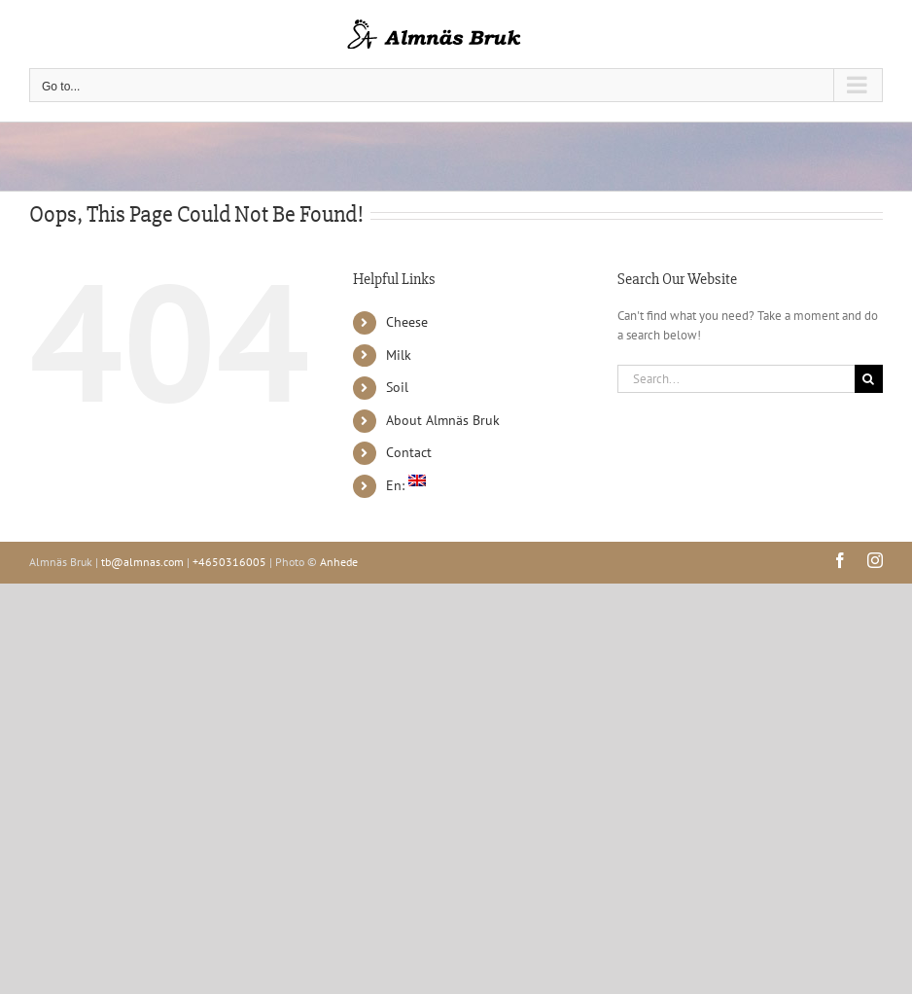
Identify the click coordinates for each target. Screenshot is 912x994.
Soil (397, 387)
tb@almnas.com (142, 561)
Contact (409, 452)
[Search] (869, 379)
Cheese (407, 322)
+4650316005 (229, 561)
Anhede (339, 561)
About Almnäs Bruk (443, 420)
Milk (398, 355)
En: (406, 485)
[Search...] (736, 379)
